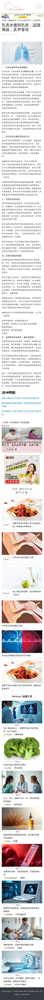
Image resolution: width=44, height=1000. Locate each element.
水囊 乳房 (14, 293)
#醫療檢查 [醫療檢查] (19, 734)
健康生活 (12, 20)
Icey (8, 841)
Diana (8, 984)
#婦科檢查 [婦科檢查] (18, 804)
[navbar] (39, 6)
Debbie (9, 914)
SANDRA (10, 948)
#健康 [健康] (22, 878)
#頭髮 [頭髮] (15, 841)
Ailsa (8, 804)
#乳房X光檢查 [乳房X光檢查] (20, 984)
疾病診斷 (25, 422)
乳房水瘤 (26, 95)
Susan (9, 734)
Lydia (8, 768)
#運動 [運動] (19, 948)
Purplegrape (11, 878)
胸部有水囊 (29, 71)
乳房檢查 (15, 422)
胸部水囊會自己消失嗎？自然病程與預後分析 (20, 398)
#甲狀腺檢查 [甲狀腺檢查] (20, 914)
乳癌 (6, 422)
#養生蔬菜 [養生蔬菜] (18, 768)
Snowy (15, 34)
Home (4, 20)
